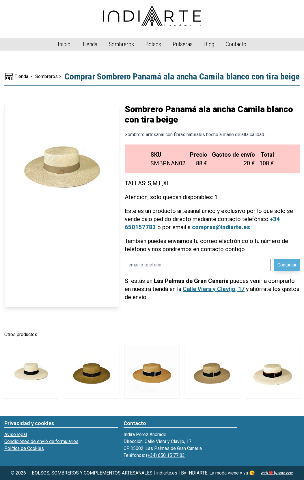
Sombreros (121, 44)
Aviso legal (15, 434)
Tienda (89, 44)
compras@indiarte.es (221, 227)
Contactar (286, 265)
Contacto (236, 44)
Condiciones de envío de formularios (41, 441)
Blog (209, 44)
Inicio (64, 44)
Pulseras (183, 44)
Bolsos (153, 44)
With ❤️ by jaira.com (277, 473)
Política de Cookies (24, 448)
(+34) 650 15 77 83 (165, 455)
